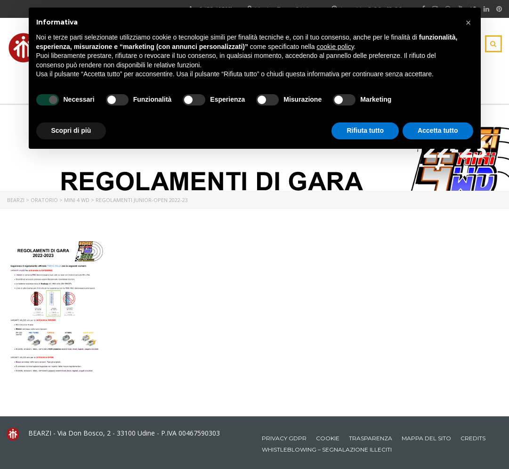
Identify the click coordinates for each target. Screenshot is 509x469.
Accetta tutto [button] (438, 130)
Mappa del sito (426, 438)
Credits (473, 438)
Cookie (327, 438)
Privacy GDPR (284, 438)
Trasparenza (370, 438)
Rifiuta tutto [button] (365, 130)
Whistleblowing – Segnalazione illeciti (327, 449)
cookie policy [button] (335, 46)
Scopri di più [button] (71, 130)
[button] (468, 22)
